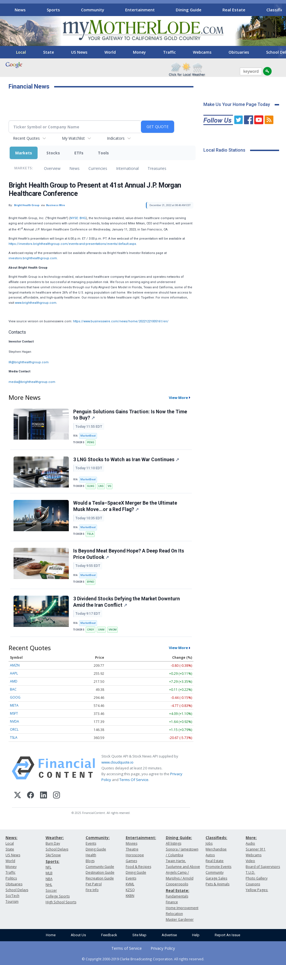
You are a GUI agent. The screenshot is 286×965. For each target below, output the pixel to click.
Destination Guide (100, 872)
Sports (53, 9)
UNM (101, 629)
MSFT (14, 713)
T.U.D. (250, 872)
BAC (13, 689)
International (127, 168)
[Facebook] (30, 795)
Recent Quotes (26, 138)
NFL (48, 867)
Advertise (169, 935)
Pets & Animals (217, 884)
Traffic (169, 52)
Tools (103, 152)
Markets (23, 152)
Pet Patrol (94, 884)
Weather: (55, 837)
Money (139, 52)
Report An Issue (227, 935)
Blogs (90, 860)
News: (11, 837)
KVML (130, 884)
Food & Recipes (138, 866)
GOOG (15, 697)
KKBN (130, 895)
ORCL (14, 729)
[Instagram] (56, 795)
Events (91, 843)
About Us (78, 935)
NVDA (14, 721)
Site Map (139, 935)
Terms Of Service (133, 779)
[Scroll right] (278, 9)
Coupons (253, 884)
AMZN (15, 665)
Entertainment (140, 9)
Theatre (132, 849)
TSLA (90, 533)
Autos (210, 855)
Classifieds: (216, 837)
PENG (90, 442)
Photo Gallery (256, 878)
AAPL (14, 673)
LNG (101, 485)
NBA (49, 878)
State (48, 52)
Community (92, 9)
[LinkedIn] (43, 795)
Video (250, 860)
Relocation (174, 913)
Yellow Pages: (257, 890)
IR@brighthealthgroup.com (29, 362)
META (14, 705)
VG (109, 485)
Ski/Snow (53, 855)
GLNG (90, 485)
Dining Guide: (179, 837)
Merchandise (216, 849)
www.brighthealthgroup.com (35, 303)
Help (196, 935)
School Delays (17, 890)
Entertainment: (141, 837)
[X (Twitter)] (17, 795)
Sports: (52, 861)
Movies (131, 843)
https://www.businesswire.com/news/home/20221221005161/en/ (121, 321)
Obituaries (239, 52)
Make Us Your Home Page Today (236, 104)
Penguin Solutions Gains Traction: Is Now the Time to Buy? (130, 415)
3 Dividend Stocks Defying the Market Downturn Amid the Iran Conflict (126, 602)
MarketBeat (88, 435)
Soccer (51, 890)
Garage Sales (216, 878)
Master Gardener (180, 919)
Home (51, 935)
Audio (250, 843)
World (110, 52)
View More (178, 397)
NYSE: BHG (78, 218)
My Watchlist (73, 138)
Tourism (12, 901)
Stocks (53, 152)
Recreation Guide (100, 878)
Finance (172, 902)
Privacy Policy (163, 948)
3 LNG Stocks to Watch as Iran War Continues (126, 459)
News (20, 9)
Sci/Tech (12, 895)
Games (131, 860)
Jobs (209, 843)
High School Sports (61, 902)
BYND (90, 581)
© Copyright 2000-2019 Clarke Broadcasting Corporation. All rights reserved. (143, 959)
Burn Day (53, 843)
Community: (98, 837)
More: (251, 837)
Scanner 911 (256, 849)
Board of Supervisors (263, 866)
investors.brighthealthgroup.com (33, 258)
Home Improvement (182, 908)
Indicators (116, 138)
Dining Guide (188, 9)
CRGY (90, 629)
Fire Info (92, 890)
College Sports (58, 896)
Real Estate (233, 9)
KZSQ (130, 890)
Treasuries (157, 168)
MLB (49, 873)
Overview (52, 168)
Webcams (202, 52)
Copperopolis (177, 884)
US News (79, 52)
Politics (11, 878)
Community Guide (100, 866)
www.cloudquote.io (117, 762)
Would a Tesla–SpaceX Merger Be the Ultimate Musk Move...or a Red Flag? (125, 506)
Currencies (97, 168)
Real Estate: (177, 890)
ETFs (78, 152)
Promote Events (218, 866)
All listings (173, 843)
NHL (49, 884)
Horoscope (135, 855)
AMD (13, 681)
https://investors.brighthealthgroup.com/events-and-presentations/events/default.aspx (72, 244)
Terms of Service (126, 948)
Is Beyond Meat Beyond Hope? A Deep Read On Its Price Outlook (128, 554)
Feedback (109, 935)
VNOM (113, 629)
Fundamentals (177, 896)
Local (21, 52)
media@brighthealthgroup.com (32, 382)
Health (91, 855)
